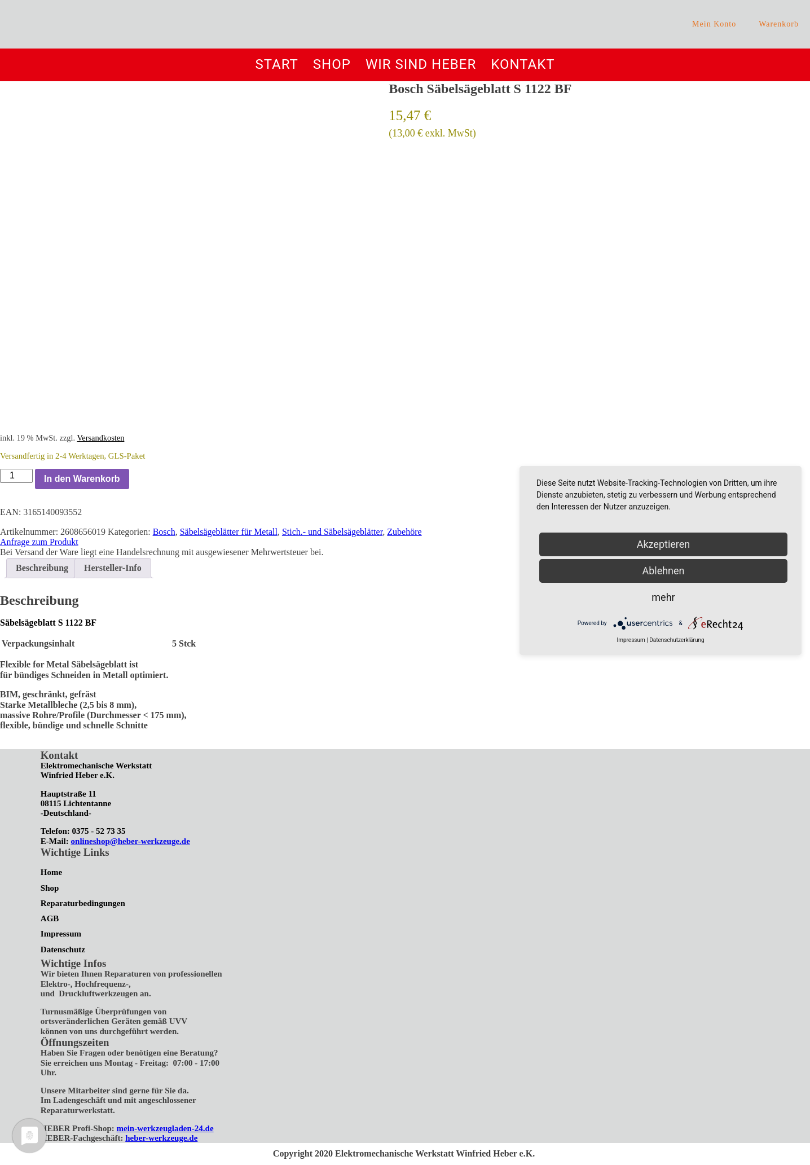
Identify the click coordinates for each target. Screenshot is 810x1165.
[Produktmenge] (16, 475)
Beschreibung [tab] (42, 568)
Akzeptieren (663, 544)
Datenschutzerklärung (676, 640)
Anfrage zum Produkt (39, 542)
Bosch (164, 532)
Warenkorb (779, 24)
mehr (663, 597)
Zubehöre (404, 532)
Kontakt (522, 64)
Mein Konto (714, 24)
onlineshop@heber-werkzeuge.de (130, 841)
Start (276, 64)
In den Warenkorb (82, 478)
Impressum (61, 933)
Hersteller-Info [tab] (113, 568)
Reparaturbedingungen (83, 903)
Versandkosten (100, 437)
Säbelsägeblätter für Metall (229, 532)
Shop (332, 64)
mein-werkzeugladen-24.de (165, 1128)
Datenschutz (63, 949)
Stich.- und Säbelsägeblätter (332, 532)
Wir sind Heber (421, 64)
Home (51, 872)
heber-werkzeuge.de (161, 1137)
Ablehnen (663, 571)
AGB (50, 918)
